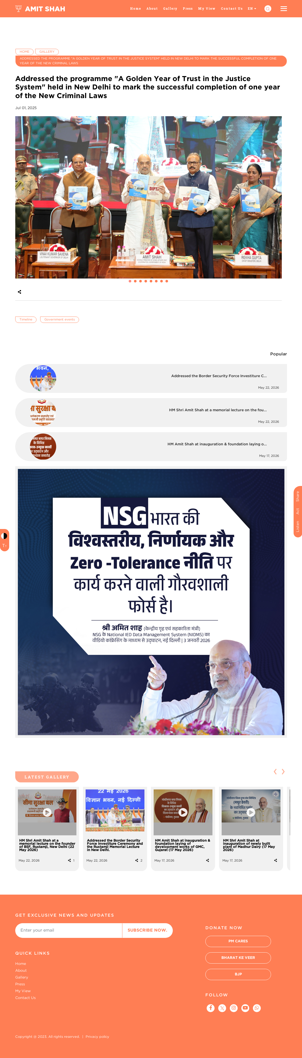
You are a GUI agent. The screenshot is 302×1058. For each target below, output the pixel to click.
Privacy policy (97, 1036)
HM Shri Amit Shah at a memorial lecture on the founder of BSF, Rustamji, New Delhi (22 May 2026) (47, 845)
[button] (130, 281)
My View (207, 8)
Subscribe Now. (147, 930)
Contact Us (232, 8)
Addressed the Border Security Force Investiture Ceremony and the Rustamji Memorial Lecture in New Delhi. (115, 845)
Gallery (170, 8)
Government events (59, 319)
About (152, 8)
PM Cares (238, 941)
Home (135, 8)
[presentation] (22, 200)
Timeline (25, 319)
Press (188, 8)
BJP (238, 974)
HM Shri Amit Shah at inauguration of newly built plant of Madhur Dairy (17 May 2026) (249, 845)
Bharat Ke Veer (238, 957)
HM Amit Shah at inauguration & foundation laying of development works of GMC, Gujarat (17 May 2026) (182, 845)
